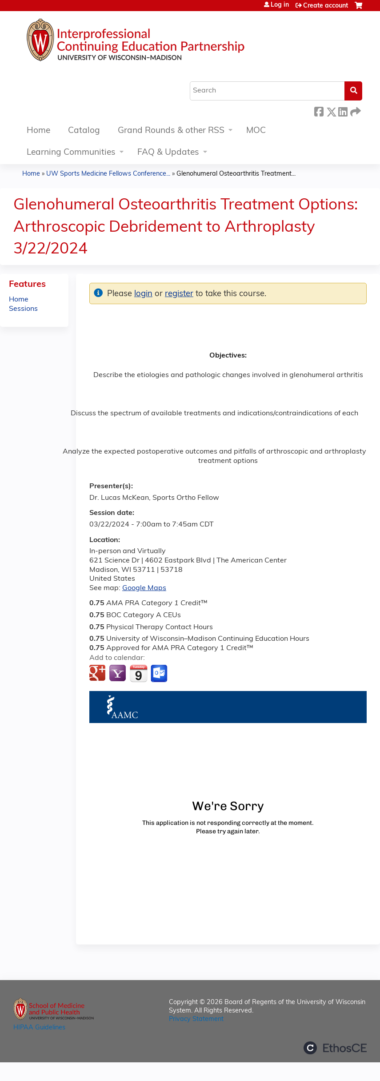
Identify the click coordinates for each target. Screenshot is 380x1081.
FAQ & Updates (168, 153)
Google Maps (144, 588)
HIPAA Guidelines (39, 1028)
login (143, 294)
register (179, 294)
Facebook (318, 110)
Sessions (23, 309)
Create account (325, 6)
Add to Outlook (160, 674)
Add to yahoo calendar (118, 674)
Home (38, 131)
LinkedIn (342, 110)
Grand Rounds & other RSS (171, 131)
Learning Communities (71, 153)
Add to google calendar (98, 674)
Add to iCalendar (138, 673)
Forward (354, 110)
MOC (256, 131)
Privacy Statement (196, 1019)
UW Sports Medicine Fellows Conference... (108, 174)
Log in (280, 5)
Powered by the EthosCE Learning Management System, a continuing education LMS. (335, 1047)
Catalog (84, 131)
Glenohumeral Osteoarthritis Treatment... (236, 174)
